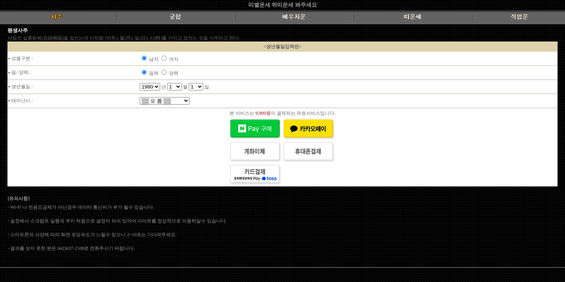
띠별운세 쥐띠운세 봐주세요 (282, 5)
